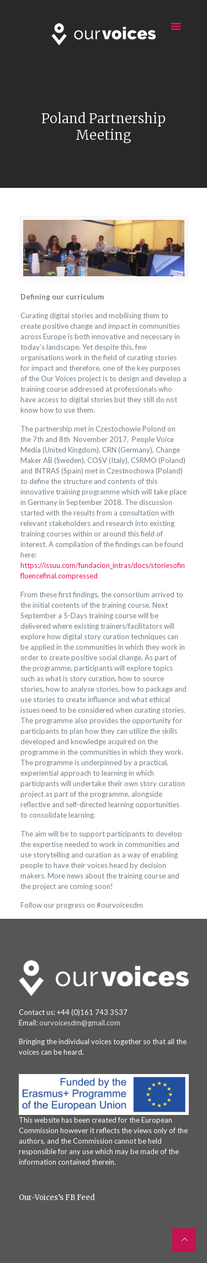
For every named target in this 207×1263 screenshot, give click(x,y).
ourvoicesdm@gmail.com (79, 1022)
